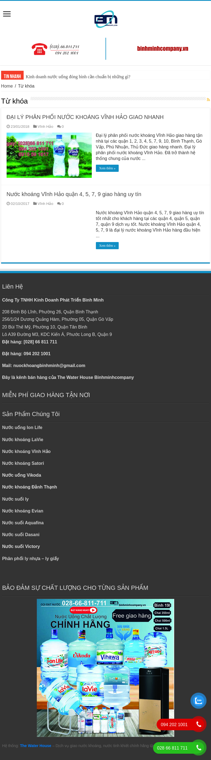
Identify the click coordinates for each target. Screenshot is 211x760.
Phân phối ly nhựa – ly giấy (30, 558)
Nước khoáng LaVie (22, 439)
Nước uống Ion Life (22, 427)
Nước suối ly (15, 499)
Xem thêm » (107, 168)
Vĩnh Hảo (45, 126)
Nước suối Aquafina (23, 522)
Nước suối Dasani (21, 534)
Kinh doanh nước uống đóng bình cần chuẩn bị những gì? (78, 76)
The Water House (35, 745)
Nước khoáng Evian (22, 511)
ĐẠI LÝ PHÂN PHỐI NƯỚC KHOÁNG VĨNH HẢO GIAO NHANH (85, 117)
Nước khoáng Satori (23, 463)
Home (7, 86)
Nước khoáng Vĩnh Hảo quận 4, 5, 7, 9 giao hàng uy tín (74, 194)
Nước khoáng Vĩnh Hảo (26, 451)
